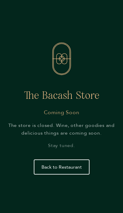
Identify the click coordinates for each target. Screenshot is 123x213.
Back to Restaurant (61, 167)
